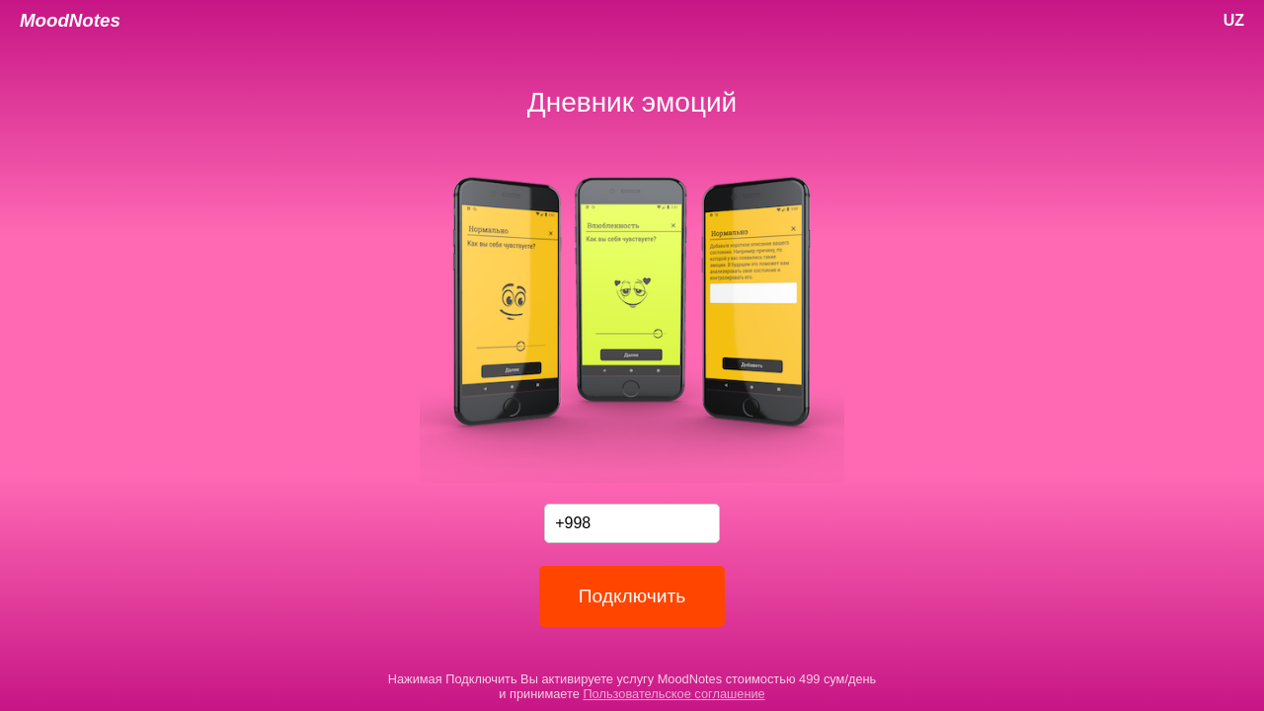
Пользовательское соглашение (673, 693)
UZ (1234, 20)
